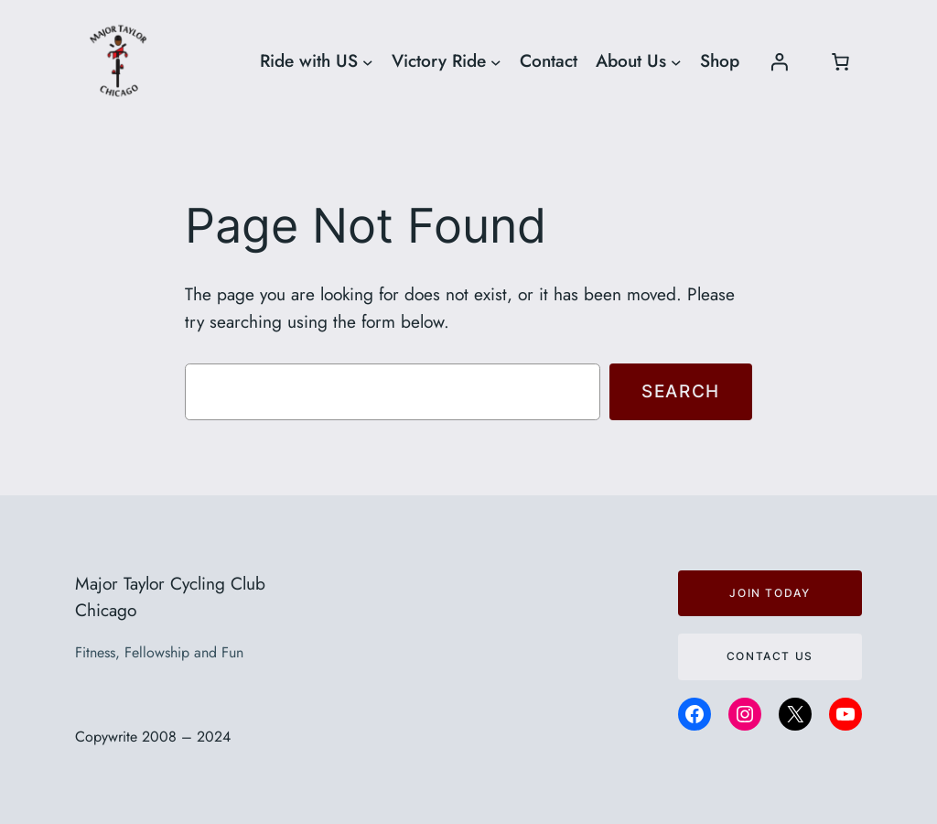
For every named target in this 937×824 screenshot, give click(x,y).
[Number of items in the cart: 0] (840, 61)
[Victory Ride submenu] (495, 61)
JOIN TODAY (769, 593)
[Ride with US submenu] (367, 61)
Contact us (770, 656)
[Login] (779, 61)
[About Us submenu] (676, 61)
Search (680, 391)
